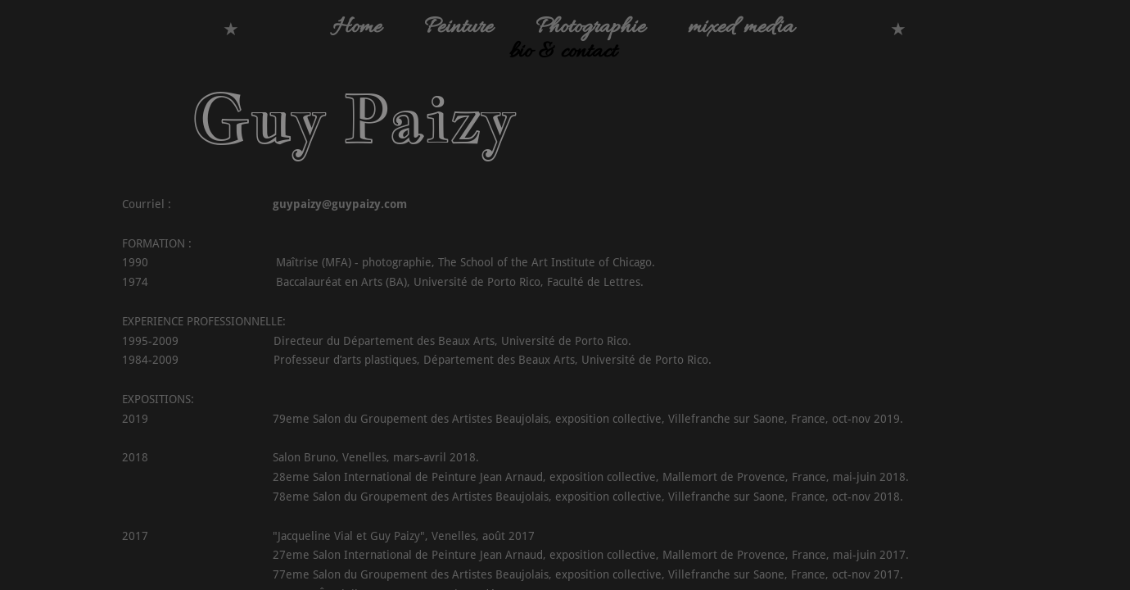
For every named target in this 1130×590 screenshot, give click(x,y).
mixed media (741, 27)
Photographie (590, 27)
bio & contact (563, 52)
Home (357, 27)
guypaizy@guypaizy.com (340, 204)
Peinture (458, 27)
